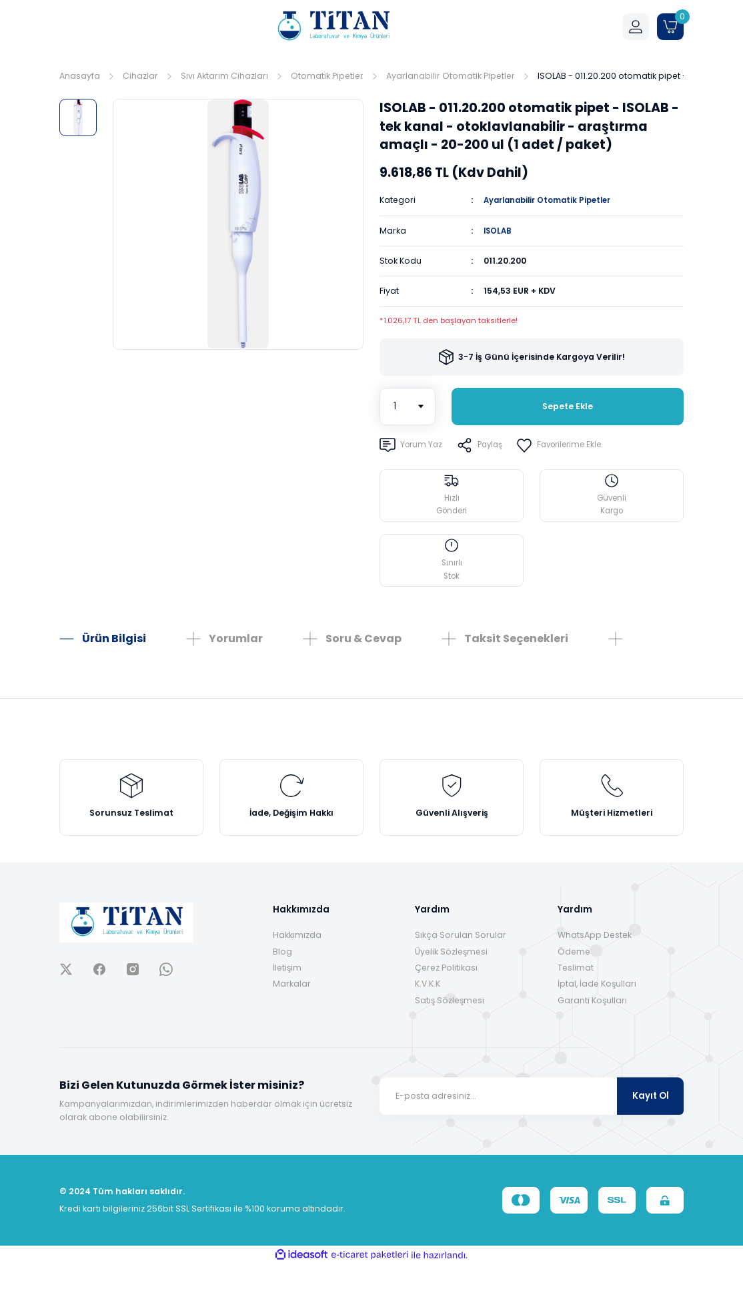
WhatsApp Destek (595, 963)
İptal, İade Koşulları (597, 1012)
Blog (282, 979)
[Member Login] (635, 26)
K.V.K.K (427, 1012)
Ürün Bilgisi (114, 653)
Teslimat (576, 995)
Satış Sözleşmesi (449, 1028)
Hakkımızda (297, 963)
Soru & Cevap (363, 653)
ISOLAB (499, 230)
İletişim (287, 995)
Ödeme (574, 979)
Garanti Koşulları (592, 1028)
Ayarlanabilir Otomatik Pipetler (553, 200)
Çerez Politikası (446, 995)
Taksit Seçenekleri (516, 653)
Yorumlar (236, 653)
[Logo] (333, 27)
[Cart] (670, 26)
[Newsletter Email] (532, 1124)
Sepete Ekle (568, 406)
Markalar (292, 1012)
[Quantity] (408, 406)
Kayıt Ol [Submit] (650, 1124)
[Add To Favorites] (570, 445)
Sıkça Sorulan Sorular (460, 963)
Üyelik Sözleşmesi (451, 979)
